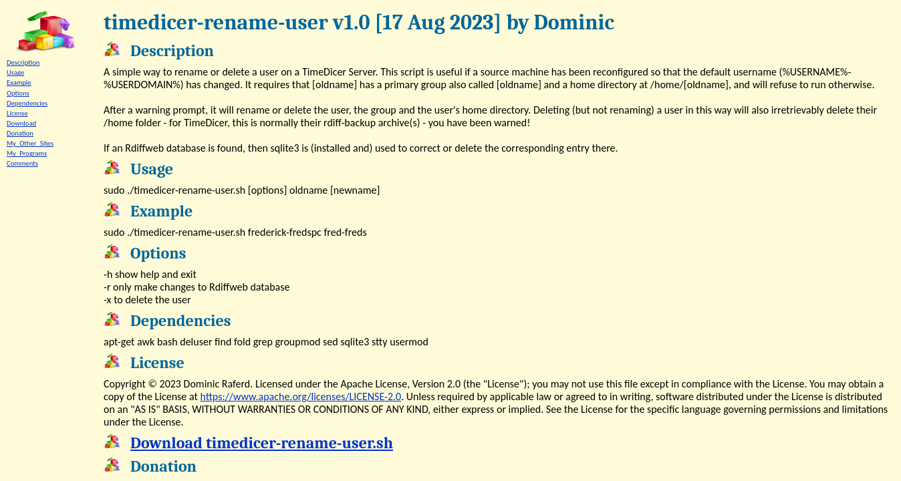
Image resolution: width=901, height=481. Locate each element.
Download (21, 123)
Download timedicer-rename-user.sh (261, 443)
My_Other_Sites (30, 143)
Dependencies (27, 103)
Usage (15, 72)
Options (18, 93)
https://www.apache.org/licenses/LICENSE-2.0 (300, 396)
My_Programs (27, 153)
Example (19, 82)
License (17, 113)
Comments (22, 163)
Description (23, 62)
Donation (20, 133)
